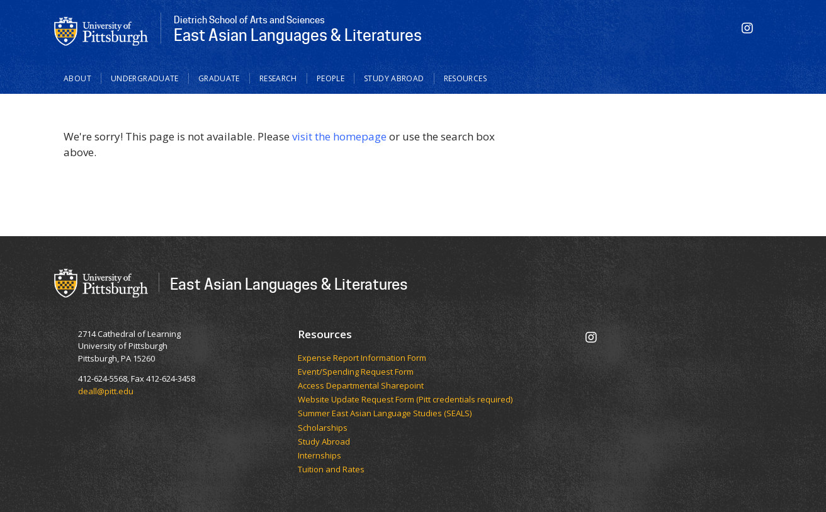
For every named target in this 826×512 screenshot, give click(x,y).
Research (278, 78)
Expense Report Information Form (362, 358)
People (330, 78)
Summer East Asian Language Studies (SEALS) (385, 414)
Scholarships (323, 428)
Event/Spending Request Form (356, 372)
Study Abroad (394, 78)
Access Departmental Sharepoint (361, 386)
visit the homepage (339, 136)
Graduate (219, 78)
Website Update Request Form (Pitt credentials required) (405, 400)
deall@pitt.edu (105, 391)
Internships (319, 456)
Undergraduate (145, 78)
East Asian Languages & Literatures (289, 283)
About (77, 78)
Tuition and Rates (331, 470)
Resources (465, 78)
